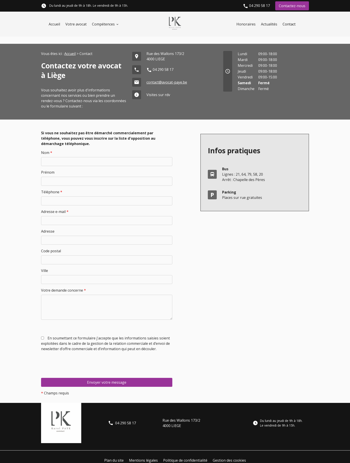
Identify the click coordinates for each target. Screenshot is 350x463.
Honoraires (246, 24)
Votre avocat (76, 24)
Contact (289, 24)
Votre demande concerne (63, 283)
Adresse (47, 224)
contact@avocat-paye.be (166, 75)
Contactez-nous (292, 5)
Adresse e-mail (55, 204)
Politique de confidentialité (185, 453)
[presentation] (75, 366)
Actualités (269, 24)
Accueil (54, 24)
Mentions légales (143, 453)
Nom (46, 145)
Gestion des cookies (229, 453)
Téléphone (51, 184)
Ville (44, 263)
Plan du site (114, 453)
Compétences (103, 24)
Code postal (51, 243)
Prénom (47, 165)
